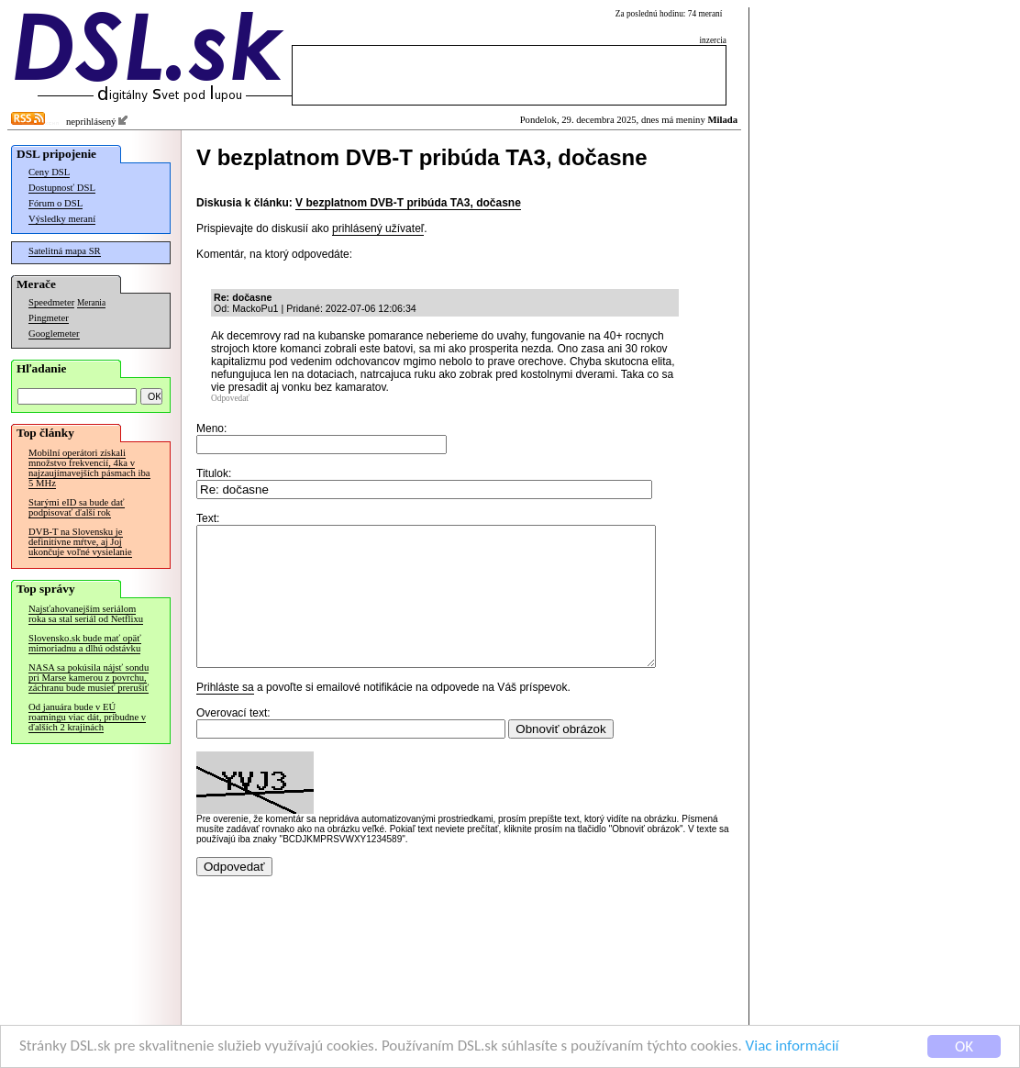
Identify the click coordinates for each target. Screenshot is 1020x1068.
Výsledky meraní (61, 219)
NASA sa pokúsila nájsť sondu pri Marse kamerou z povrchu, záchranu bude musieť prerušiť (88, 677)
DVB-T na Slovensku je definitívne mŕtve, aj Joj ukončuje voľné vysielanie (80, 542)
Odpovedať (230, 398)
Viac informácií (792, 1046)
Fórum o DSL (55, 203)
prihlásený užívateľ (378, 228)
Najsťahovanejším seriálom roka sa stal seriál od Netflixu (85, 614)
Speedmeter (51, 302)
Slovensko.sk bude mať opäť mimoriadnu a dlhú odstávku (84, 643)
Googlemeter (54, 333)
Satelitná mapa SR (64, 251)
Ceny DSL (49, 172)
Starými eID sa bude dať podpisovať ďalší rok (76, 507)
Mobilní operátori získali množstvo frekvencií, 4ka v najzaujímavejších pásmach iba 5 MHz (89, 468)
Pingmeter (48, 318)
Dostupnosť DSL (61, 188)
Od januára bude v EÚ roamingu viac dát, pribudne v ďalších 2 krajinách (87, 717)
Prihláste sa (225, 714)
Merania (91, 302)
